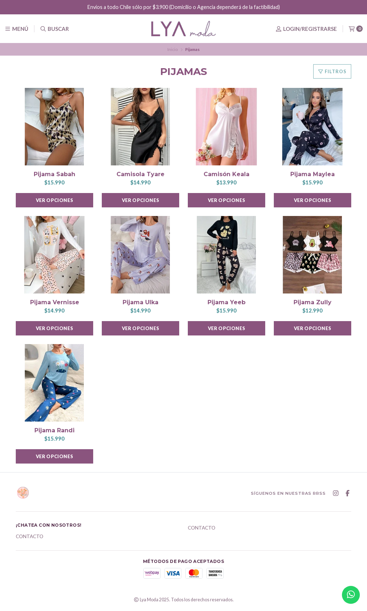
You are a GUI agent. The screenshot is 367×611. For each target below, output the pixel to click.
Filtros (332, 71)
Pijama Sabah (54, 174)
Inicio (172, 49)
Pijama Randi (54, 430)
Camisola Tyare (140, 174)
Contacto (29, 536)
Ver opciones (54, 200)
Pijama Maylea (312, 174)
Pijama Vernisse (54, 302)
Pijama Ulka (140, 302)
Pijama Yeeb (227, 302)
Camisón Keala (226, 174)
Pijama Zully (313, 302)
